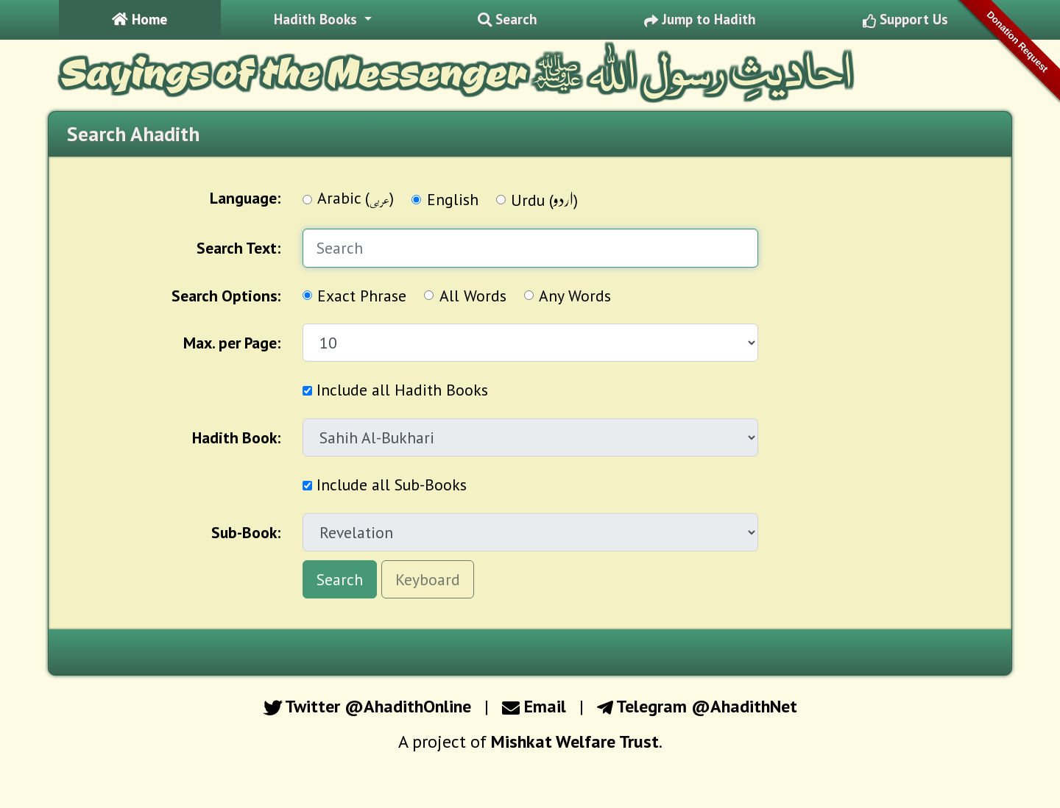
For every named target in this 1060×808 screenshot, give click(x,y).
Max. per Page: (231, 342)
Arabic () (355, 199)
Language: (245, 197)
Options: (226, 295)
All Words (472, 295)
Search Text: (238, 247)
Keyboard (427, 579)
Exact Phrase (361, 295)
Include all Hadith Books (395, 389)
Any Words (575, 295)
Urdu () (544, 199)
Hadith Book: (236, 437)
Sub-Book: (245, 532)
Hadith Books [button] (317, 19)
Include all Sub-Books (385, 484)
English (452, 199)
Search (340, 579)
